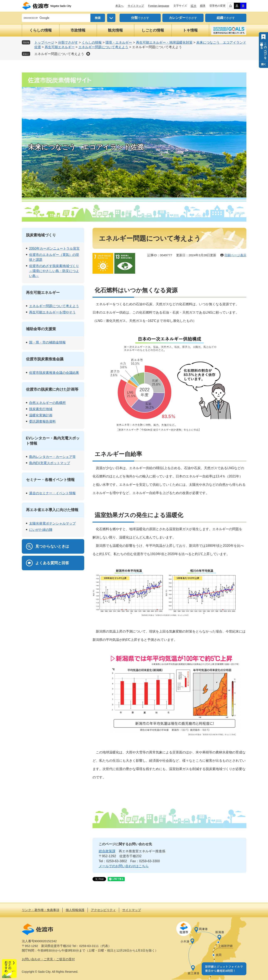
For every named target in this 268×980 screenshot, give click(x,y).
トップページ (44, 42)
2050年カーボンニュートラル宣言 (54, 248)
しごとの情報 (153, 30)
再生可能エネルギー (60, 47)
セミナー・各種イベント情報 (50, 480)
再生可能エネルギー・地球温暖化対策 (164, 42)
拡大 (193, 5)
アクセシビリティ (103, 910)
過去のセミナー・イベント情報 (52, 493)
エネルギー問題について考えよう (103, 47)
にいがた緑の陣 (40, 529)
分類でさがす (68, 42)
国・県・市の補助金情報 (47, 342)
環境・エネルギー (118, 42)
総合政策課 (107, 851)
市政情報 (77, 30)
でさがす (140, 18)
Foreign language (158, 5)
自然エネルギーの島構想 (47, 403)
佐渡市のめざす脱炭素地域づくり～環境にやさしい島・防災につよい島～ (54, 271)
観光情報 (115, 30)
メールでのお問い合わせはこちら (124, 866)
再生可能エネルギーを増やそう (52, 312)
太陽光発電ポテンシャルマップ (52, 523)
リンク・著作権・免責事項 (40, 910)
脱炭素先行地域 (40, 409)
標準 (202, 5)
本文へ (119, 5)
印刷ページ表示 (235, 255)
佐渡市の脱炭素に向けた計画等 (52, 389)
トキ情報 (190, 30)
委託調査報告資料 (42, 421)
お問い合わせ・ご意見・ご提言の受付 (48, 959)
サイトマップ (136, 5)
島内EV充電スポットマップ (49, 463)
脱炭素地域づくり (41, 235)
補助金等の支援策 (41, 329)
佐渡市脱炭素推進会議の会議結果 (54, 372)
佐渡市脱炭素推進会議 (44, 359)
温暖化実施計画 (40, 415)
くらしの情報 (40, 30)
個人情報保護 (75, 910)
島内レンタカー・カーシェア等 (52, 457)
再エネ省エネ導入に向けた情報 (52, 510)
